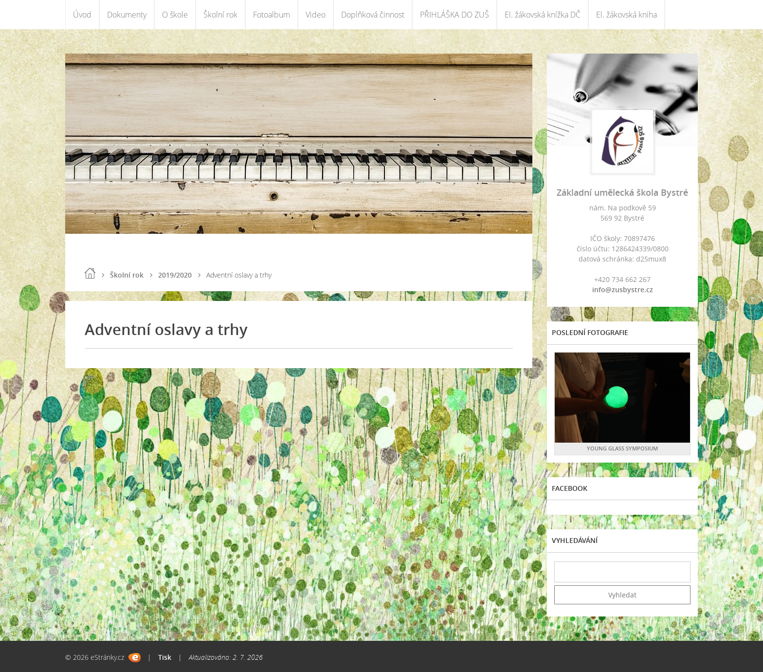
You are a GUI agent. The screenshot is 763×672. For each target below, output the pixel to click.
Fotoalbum (271, 14)
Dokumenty (126, 14)
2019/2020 (175, 275)
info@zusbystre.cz (622, 289)
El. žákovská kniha (626, 14)
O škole (175, 14)
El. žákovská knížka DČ (543, 14)
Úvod (82, 14)
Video (316, 14)
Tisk (164, 657)
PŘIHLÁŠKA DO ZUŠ (454, 14)
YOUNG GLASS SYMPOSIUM (622, 448)
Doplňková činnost (372, 14)
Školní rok (220, 14)
